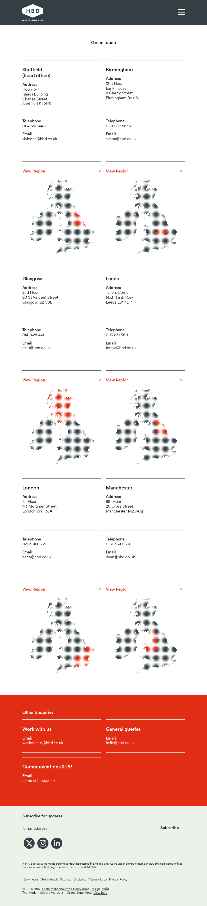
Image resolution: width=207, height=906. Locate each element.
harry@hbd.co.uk (37, 557)
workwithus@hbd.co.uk (42, 742)
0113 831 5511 (117, 334)
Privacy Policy (118, 879)
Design (95, 889)
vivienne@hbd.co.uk (39, 138)
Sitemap (65, 879)
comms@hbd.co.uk (39, 780)
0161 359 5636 (119, 544)
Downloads (31, 879)
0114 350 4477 (34, 125)
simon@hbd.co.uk (121, 138)
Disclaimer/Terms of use (90, 879)
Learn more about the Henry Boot (65, 889)
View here (101, 892)
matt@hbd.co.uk (36, 347)
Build (105, 889)
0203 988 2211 (35, 544)
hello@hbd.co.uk (120, 742)
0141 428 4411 (33, 334)
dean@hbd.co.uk (120, 557)
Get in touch (49, 879)
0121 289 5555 (118, 125)
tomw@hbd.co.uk (121, 347)
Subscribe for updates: (43, 816)
